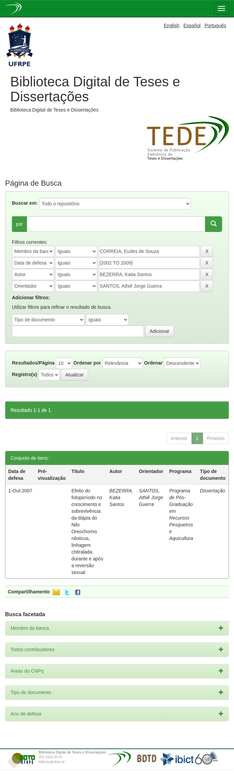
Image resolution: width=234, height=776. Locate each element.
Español (192, 25)
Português (215, 25)
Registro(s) (24, 374)
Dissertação (212, 490)
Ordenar (153, 363)
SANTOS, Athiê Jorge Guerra (151, 497)
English (172, 25)
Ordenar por (87, 363)
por (19, 224)
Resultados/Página (33, 363)
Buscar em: (25, 203)
